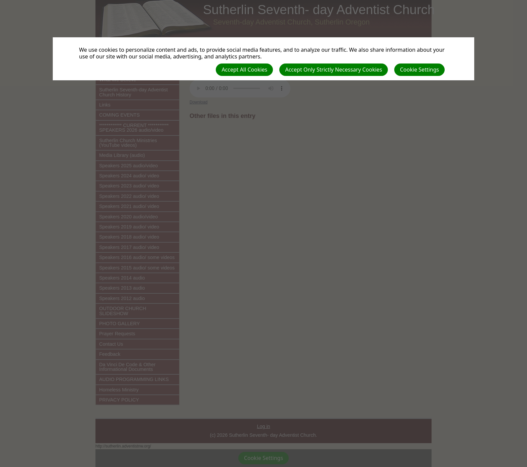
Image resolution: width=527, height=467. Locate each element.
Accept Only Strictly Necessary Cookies (333, 69)
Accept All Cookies (244, 69)
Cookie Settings (419, 69)
